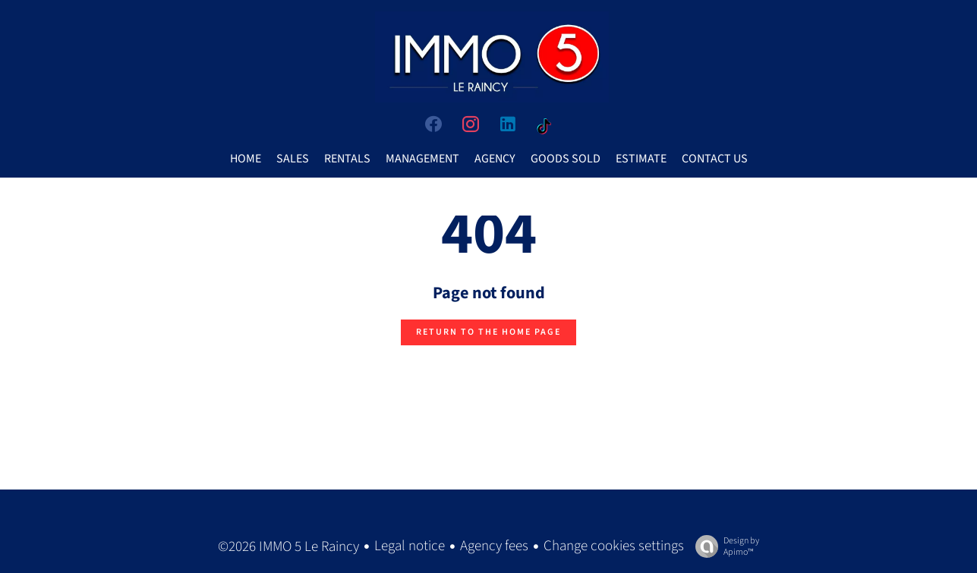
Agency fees (494, 546)
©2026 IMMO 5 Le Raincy (288, 547)
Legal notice (409, 546)
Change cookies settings (614, 546)
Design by (723, 546)
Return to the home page (488, 332)
